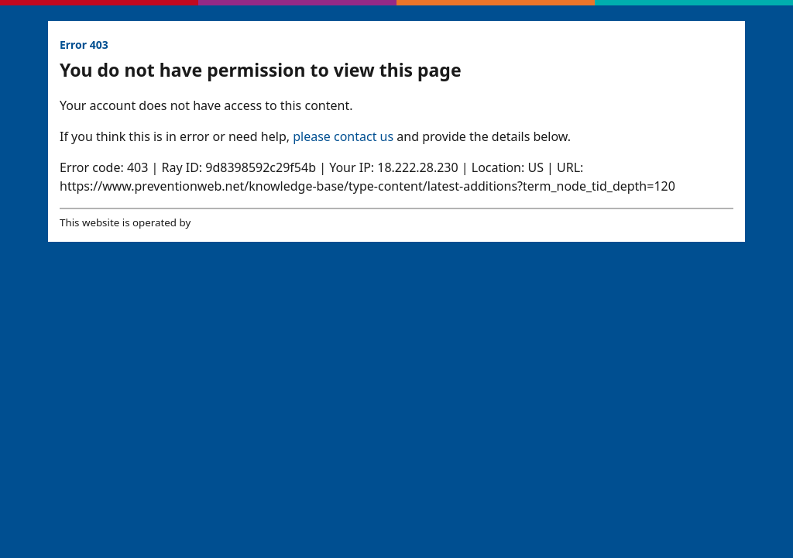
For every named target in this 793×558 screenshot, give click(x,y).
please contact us (343, 136)
